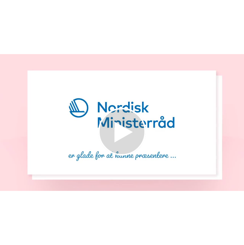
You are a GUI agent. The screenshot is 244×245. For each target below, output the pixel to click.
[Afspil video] (122, 154)
